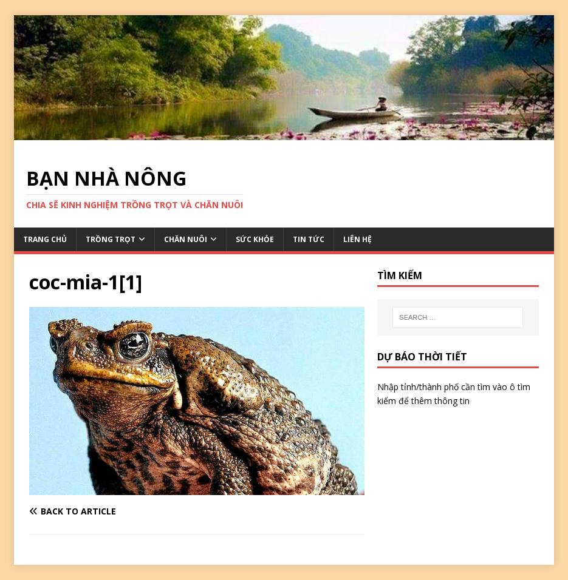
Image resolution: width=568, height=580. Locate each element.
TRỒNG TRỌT (110, 239)
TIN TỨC (308, 239)
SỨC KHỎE (255, 239)
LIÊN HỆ (357, 239)
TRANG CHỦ (45, 239)
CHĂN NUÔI (185, 239)
